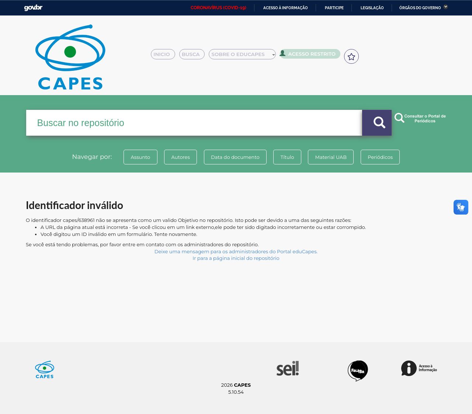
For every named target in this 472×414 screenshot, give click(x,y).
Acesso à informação (285, 8)
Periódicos (383, 157)
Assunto (138, 157)
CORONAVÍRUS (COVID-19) (218, 7)
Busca (194, 56)
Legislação (372, 8)
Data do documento (234, 157)
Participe (334, 8)
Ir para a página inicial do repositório (236, 258)
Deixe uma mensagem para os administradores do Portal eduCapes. (236, 251)
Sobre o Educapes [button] (245, 56)
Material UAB (332, 157)
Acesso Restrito (309, 55)
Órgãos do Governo (420, 8)
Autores (179, 157)
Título (288, 157)
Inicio (165, 56)
